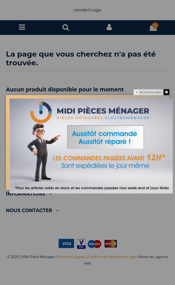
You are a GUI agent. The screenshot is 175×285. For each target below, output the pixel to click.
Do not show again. (150, 92)
